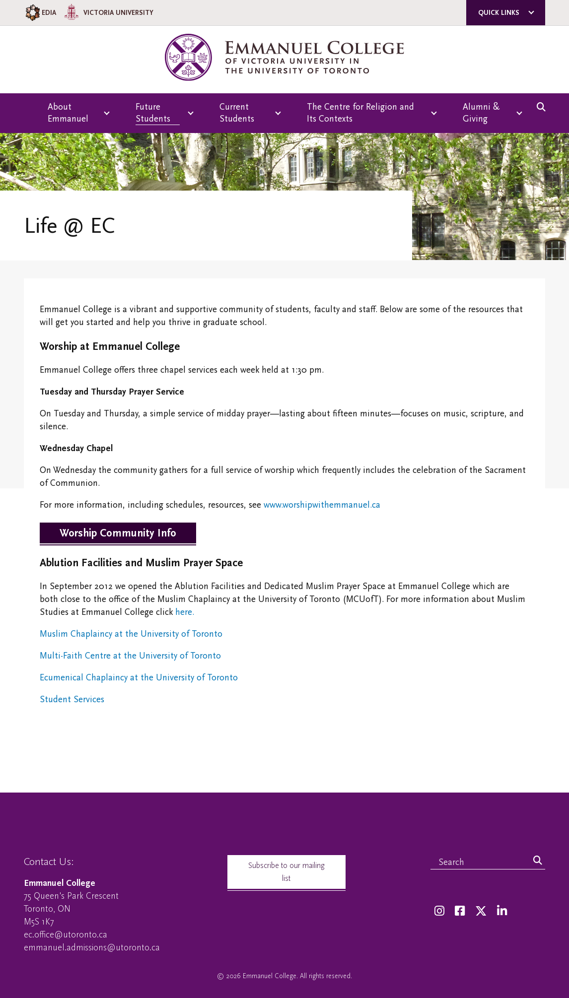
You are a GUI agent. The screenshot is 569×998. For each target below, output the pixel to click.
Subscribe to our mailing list (286, 872)
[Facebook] (460, 911)
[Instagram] (439, 911)
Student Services (72, 699)
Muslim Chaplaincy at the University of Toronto (131, 634)
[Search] (537, 861)
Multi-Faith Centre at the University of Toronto (130, 656)
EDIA (40, 12)
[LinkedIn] (502, 911)
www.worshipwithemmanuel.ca (322, 505)
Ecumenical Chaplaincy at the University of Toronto (139, 677)
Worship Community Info (118, 533)
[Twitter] (481, 911)
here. (184, 612)
